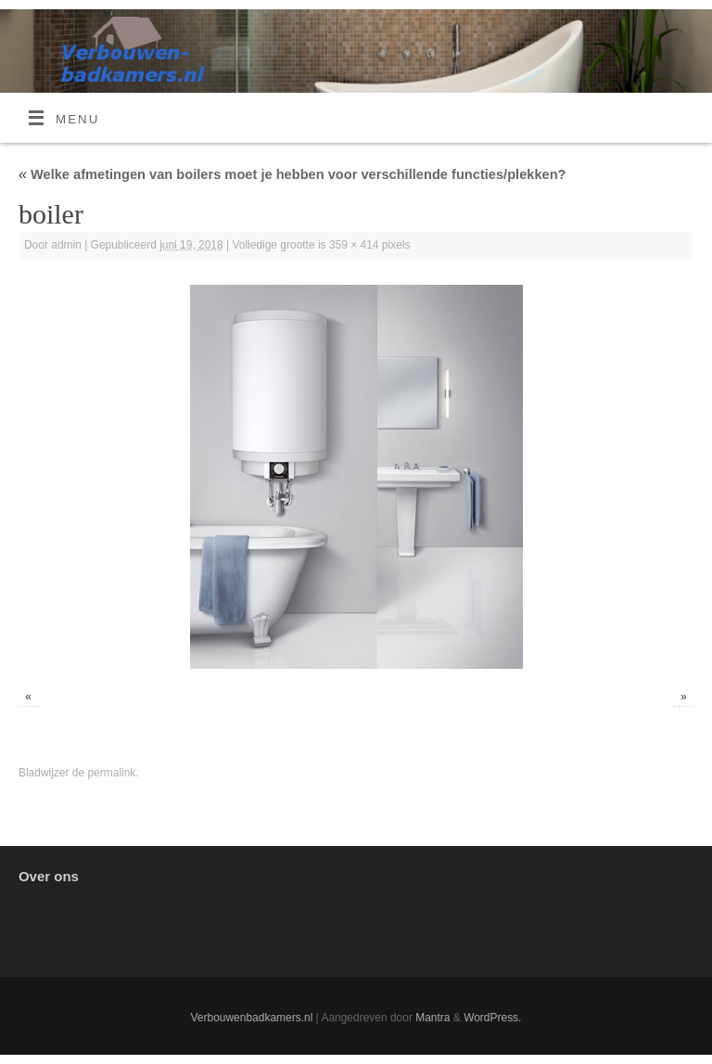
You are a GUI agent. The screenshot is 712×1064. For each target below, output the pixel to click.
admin (66, 244)
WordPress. (492, 1017)
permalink (111, 772)
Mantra (432, 1017)
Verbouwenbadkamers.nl (252, 1017)
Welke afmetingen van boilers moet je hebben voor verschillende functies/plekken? (292, 174)
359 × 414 (354, 244)
